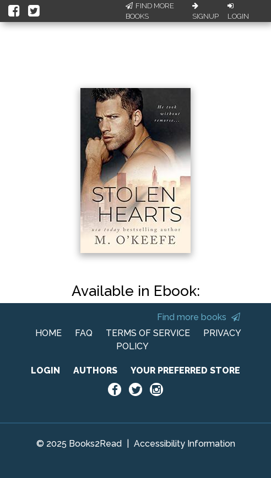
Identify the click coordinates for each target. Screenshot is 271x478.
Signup (205, 11)
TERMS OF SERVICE (148, 333)
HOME (48, 333)
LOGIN (45, 370)
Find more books (198, 317)
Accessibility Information (184, 443)
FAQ (84, 333)
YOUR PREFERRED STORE (185, 370)
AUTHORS (95, 370)
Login (238, 11)
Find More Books (150, 11)
